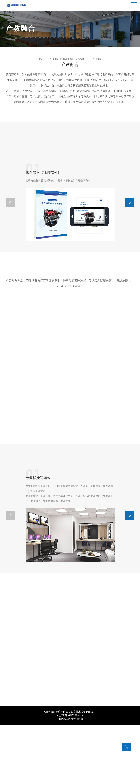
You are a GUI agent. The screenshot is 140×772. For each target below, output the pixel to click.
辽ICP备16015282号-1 (70, 727)
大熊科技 (78, 730)
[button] (129, 201)
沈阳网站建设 (64, 730)
